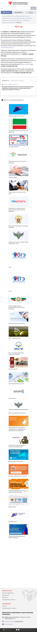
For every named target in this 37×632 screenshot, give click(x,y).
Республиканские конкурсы (9, 608)
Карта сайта (9, 629)
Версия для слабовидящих (27, 629)
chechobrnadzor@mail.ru (7, 47)
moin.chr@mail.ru (9, 624)
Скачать (5, 84)
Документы (5, 597)
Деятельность (5, 595)
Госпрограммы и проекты (8, 599)
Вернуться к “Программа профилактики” (13, 100)
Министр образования (8, 593)
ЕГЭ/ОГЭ (4, 606)
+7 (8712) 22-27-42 (9, 621)
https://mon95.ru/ (26, 64)
